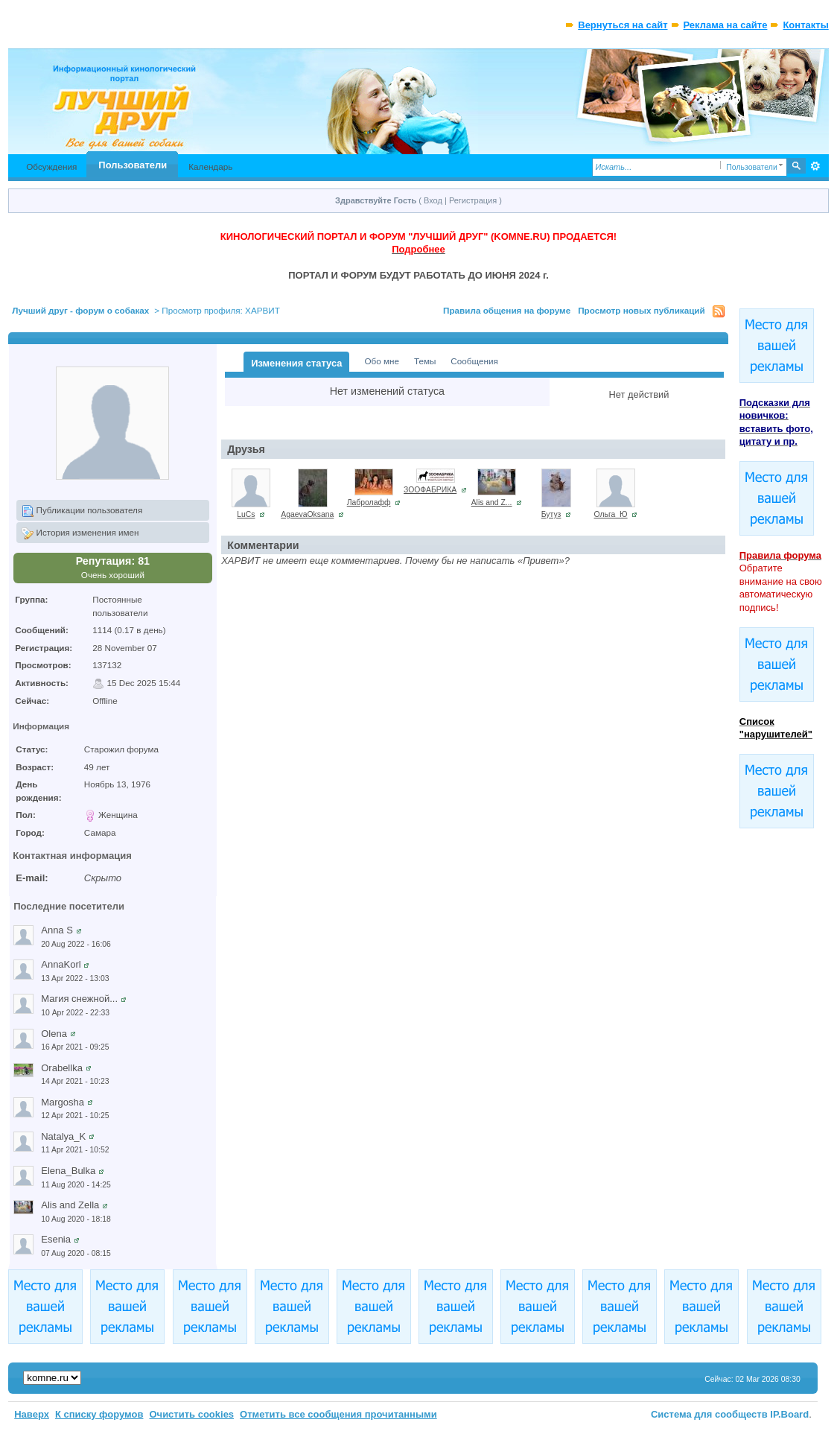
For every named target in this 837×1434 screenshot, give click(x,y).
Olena (54, 1033)
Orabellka (62, 1067)
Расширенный (815, 166)
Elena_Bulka (68, 1170)
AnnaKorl (60, 964)
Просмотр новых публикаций (641, 310)
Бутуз (551, 514)
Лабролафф (369, 502)
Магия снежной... (79, 998)
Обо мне (381, 361)
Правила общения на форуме (506, 310)
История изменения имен (80, 533)
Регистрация (473, 200)
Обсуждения (51, 166)
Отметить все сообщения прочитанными (338, 1414)
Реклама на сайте (726, 25)
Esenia (56, 1239)
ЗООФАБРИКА (430, 490)
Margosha (62, 1102)
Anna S (57, 930)
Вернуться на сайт (622, 25)
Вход (433, 200)
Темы (425, 361)
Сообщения (474, 361)
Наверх (31, 1414)
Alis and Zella (70, 1205)
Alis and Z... (491, 502)
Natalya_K (63, 1136)
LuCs (246, 514)
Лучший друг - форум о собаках (80, 310)
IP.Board (789, 1414)
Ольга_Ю (611, 514)
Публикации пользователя (82, 511)
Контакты (805, 25)
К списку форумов (99, 1414)
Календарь (210, 166)
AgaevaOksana (307, 514)
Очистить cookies (191, 1414)
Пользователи (132, 165)
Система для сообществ (709, 1414)
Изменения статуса (296, 363)
